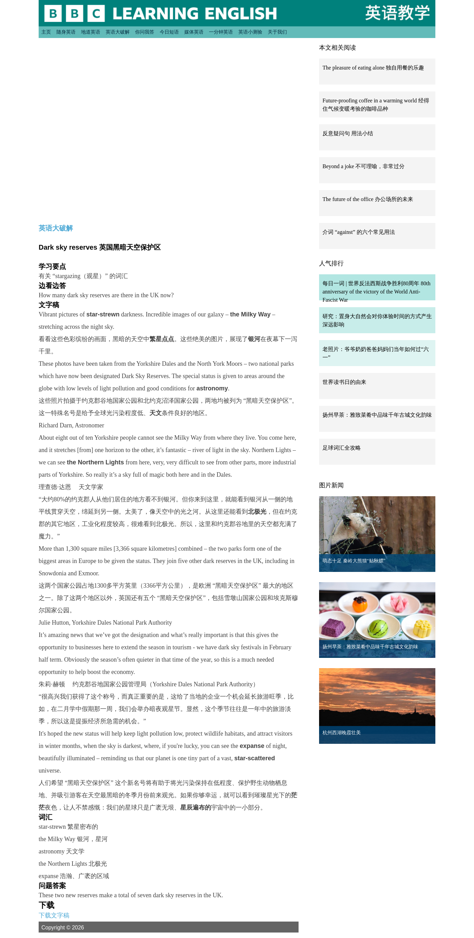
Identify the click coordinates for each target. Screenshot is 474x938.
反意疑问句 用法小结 (347, 133)
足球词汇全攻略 (341, 448)
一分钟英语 (221, 32)
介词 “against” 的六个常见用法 (358, 232)
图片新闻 (331, 485)
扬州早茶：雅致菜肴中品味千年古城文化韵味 (377, 415)
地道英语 (90, 32)
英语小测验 (250, 32)
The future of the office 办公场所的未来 (367, 199)
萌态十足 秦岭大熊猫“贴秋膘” (353, 560)
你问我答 (144, 32)
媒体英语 (193, 32)
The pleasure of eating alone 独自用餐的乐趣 (373, 68)
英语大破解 (118, 32)
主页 (46, 32)
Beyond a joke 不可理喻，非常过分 (363, 166)
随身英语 (66, 32)
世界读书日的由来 (344, 382)
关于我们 (277, 32)
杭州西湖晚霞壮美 (341, 732)
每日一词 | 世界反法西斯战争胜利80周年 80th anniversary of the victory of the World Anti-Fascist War (376, 291)
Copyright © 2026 (71, 927)
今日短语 (169, 32)
